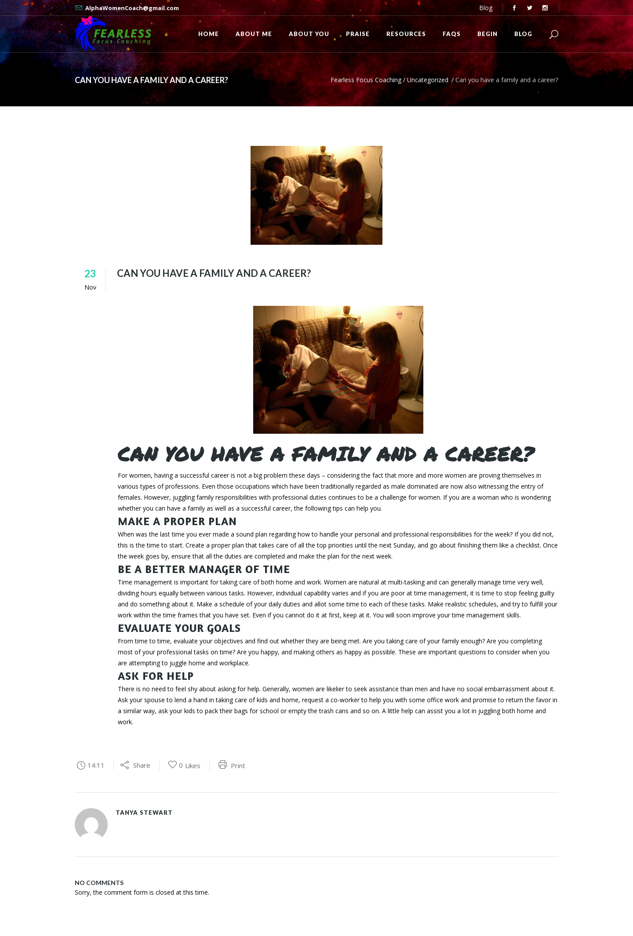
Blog (485, 8)
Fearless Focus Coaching (366, 80)
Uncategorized (427, 80)
